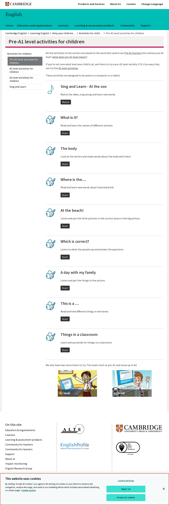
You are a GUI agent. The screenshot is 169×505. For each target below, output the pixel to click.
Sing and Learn (18, 86)
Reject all (126, 489)
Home (9, 25)
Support (145, 25)
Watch (65, 102)
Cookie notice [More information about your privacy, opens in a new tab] (28, 490)
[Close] (163, 488)
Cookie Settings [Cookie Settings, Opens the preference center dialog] (126, 480)
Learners (63, 25)
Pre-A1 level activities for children (24, 61)
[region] (84, 489)
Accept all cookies (126, 497)
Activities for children (19, 53)
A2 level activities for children (21, 79)
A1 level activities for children (21, 70)
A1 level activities (68, 68)
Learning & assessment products (94, 25)
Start (65, 133)
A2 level (119, 393)
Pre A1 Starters (133, 53)
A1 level (64, 393)
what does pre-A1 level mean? (69, 57)
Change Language (152, 4)
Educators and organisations (34, 25)
